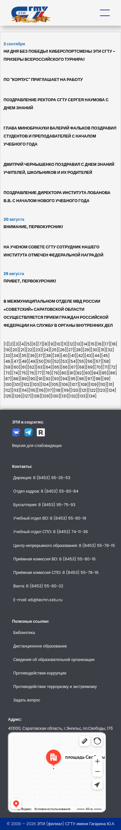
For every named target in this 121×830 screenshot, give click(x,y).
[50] (41, 361)
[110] (102, 384)
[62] (31, 367)
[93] (56, 378)
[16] (99, 344)
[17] (106, 344)
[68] (81, 367)
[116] (41, 390)
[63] (40, 367)
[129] (45, 396)
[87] (8, 378)
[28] (78, 350)
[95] (73, 378)
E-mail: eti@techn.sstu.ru (38, 599)
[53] (65, 361)
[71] (105, 367)
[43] (89, 355)
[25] (54, 350)
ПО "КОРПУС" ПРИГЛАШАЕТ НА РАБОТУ (43, 79)
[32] (110, 350)
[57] (98, 361)
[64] (48, 367)
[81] (71, 373)
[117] (49, 390)
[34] (16, 355)
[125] (8, 396)
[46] (8, 361)
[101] (17, 384)
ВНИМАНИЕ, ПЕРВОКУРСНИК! (33, 226)
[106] (65, 384)
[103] (36, 384)
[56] (90, 361)
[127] (27, 396)
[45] (105, 355)
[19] (7, 350)
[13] (78, 344)
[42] (80, 355)
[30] (95, 350)
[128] (36, 396)
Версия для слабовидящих (37, 445)
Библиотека (24, 632)
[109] (93, 384)
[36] (32, 355)
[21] (22, 350)
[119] (66, 390)
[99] (106, 378)
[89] (24, 378)
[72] (113, 367)
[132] (73, 396)
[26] (62, 350)
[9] (52, 344)
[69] (90, 367)
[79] (56, 373)
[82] (79, 373)
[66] (65, 367)
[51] (48, 361)
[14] (85, 344)
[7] (40, 344)
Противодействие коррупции (39, 673)
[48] (24, 361)
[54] (73, 361)
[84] (96, 373)
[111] (110, 384)
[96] (81, 378)
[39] (57, 355)
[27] (70, 350)
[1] (6, 344)
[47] (16, 361)
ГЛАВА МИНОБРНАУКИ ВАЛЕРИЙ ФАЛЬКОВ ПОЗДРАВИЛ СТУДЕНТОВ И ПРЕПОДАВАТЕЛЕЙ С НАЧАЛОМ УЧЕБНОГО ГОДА (60, 136)
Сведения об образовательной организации (54, 659)
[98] (98, 378)
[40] (65, 355)
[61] (23, 367)
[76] (32, 373)
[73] (8, 373)
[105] (55, 384)
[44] (97, 355)
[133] (82, 396)
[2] (11, 344)
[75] (24, 373)
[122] (92, 390)
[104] (45, 384)
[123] (102, 390)
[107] (74, 384)
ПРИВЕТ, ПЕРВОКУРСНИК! (30, 281)
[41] (72, 355)
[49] (32, 361)
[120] (75, 390)
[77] (40, 373)
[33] (8, 355)
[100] (8, 384)
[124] (111, 390)
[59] (8, 367)
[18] (113, 344)
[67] (73, 367)
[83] (87, 373)
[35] (24, 355)
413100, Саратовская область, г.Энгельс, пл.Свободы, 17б (60, 728)
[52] (56, 361)
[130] (55, 396)
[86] (112, 373)
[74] (16, 373)
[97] (90, 378)
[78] (48, 373)
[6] (34, 344)
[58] (106, 361)
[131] (64, 396)
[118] (58, 390)
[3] (17, 344)
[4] (22, 344)
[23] (38, 350)
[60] (16, 367)
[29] (87, 350)
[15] (92, 344)
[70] (98, 367)
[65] (57, 367)
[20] (15, 350)
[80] (64, 373)
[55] (81, 361)
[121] (84, 390)
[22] (30, 350)
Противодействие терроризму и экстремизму (55, 686)
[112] (8, 390)
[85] (104, 373)
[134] (92, 396)
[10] (58, 344)
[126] (17, 396)
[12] (71, 344)
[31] (102, 350)
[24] (46, 350)
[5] (28, 344)
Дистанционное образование (40, 646)
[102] (26, 384)
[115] (32, 390)
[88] (16, 378)
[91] (40, 378)
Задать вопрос (26, 700)
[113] (16, 390)
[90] (32, 378)
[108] (84, 384)
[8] (46, 344)
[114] (24, 390)
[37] (40, 355)
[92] (48, 378)
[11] (65, 344)
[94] (64, 378)
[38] (48, 355)
